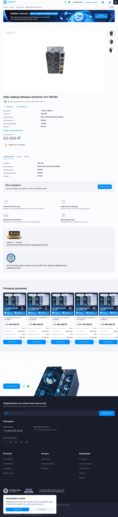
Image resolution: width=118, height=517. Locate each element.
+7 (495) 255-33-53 (77, 2)
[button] (111, 33)
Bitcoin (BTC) (45, 117)
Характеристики (8, 156)
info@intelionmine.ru (14, 378)
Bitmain (43, 120)
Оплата (26, 156)
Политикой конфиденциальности (33, 504)
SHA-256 (44, 114)
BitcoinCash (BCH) (56, 117)
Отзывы (19, 156)
